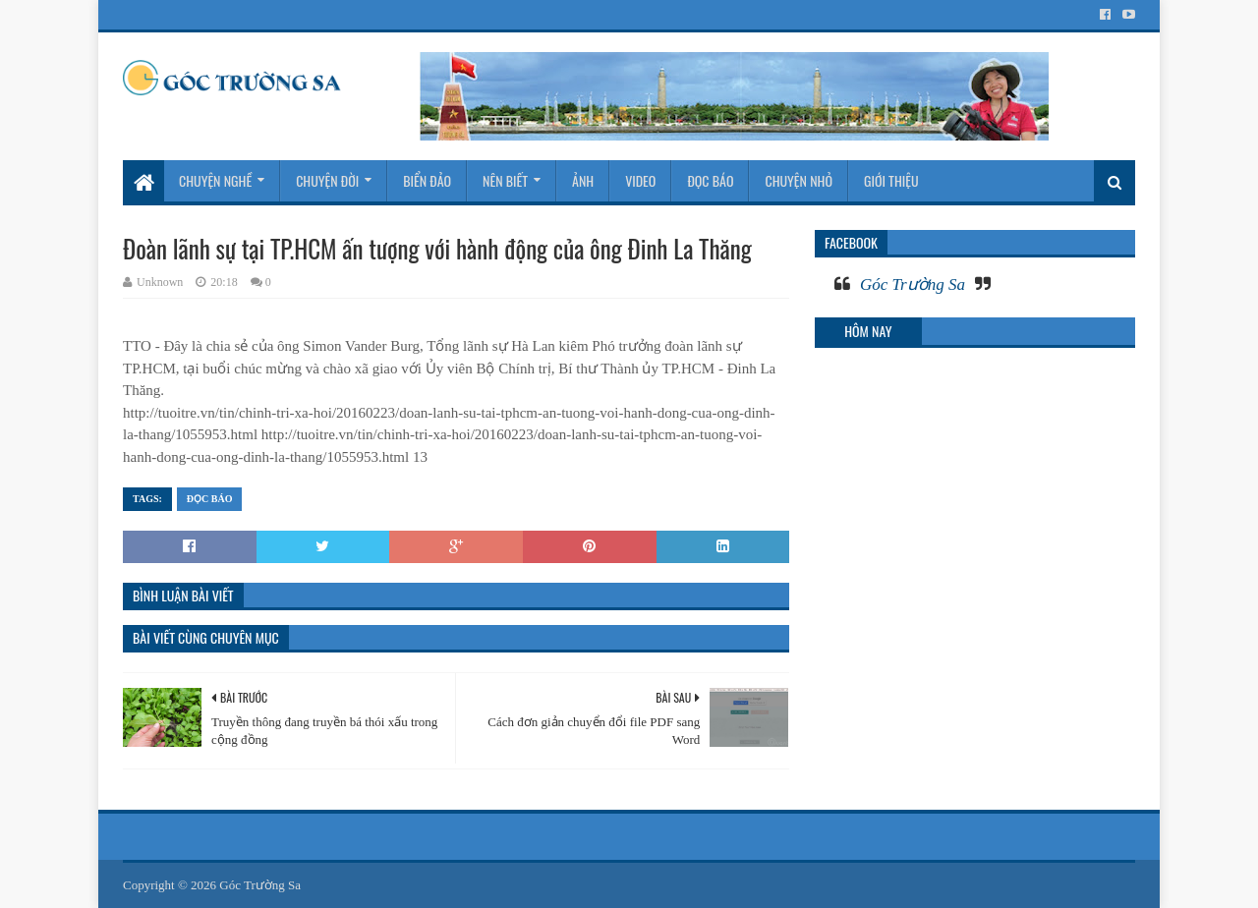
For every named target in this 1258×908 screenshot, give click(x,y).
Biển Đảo (427, 180)
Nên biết (505, 180)
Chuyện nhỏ (798, 180)
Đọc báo (710, 180)
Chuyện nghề (215, 180)
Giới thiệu (891, 180)
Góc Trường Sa (912, 284)
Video (640, 180)
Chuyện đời (327, 180)
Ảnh (583, 180)
